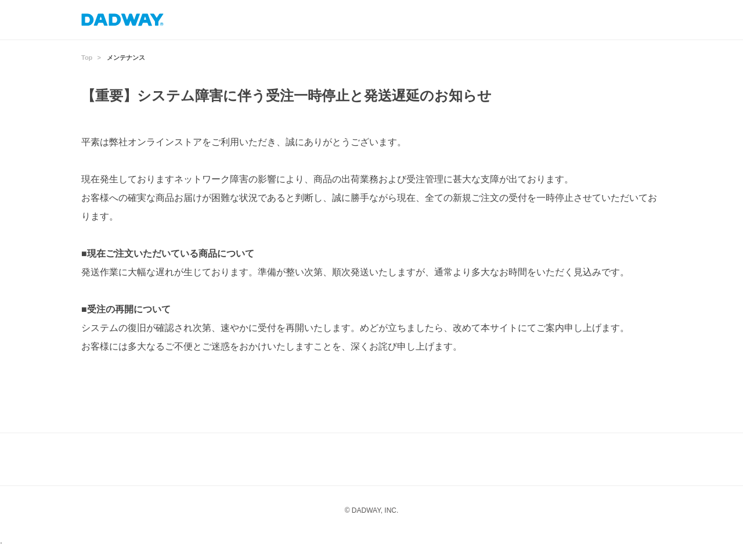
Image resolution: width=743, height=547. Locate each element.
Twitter (441, 459)
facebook (394, 459)
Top (86, 57)
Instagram (301, 459)
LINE (348, 459)
